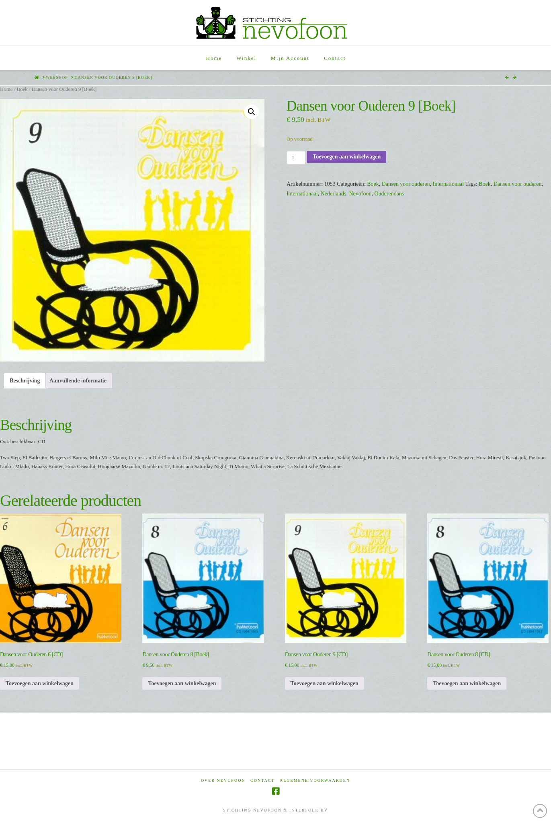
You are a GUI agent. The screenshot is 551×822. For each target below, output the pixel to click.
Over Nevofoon (223, 780)
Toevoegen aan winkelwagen (347, 157)
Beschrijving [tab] (25, 381)
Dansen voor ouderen (406, 184)
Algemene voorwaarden (315, 780)
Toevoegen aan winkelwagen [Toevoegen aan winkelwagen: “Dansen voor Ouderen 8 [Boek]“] (182, 683)
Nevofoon (360, 194)
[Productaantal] (296, 157)
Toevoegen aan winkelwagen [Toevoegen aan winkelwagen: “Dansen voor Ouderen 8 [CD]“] (467, 683)
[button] (251, 112)
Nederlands (333, 194)
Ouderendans (389, 194)
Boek (21, 89)
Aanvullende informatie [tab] (78, 381)
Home (6, 89)
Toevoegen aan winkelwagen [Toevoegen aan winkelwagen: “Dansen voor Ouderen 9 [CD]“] (324, 683)
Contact (262, 780)
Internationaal (448, 184)
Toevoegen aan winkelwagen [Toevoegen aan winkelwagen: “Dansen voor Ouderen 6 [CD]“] (40, 683)
